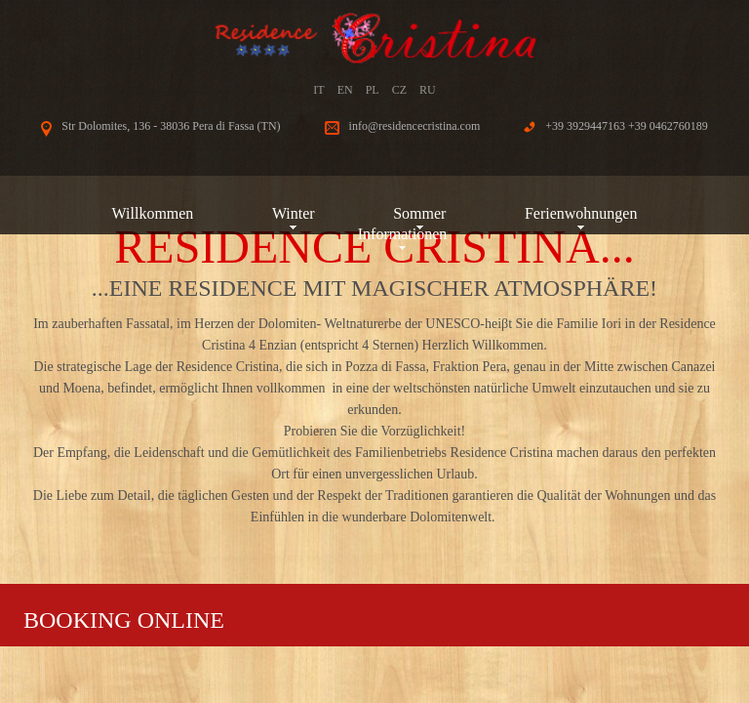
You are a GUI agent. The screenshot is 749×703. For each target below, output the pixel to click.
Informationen (403, 234)
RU (427, 90)
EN (345, 90)
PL (372, 90)
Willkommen (153, 213)
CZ (399, 90)
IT (318, 90)
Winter (293, 213)
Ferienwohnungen (581, 213)
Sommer (419, 213)
